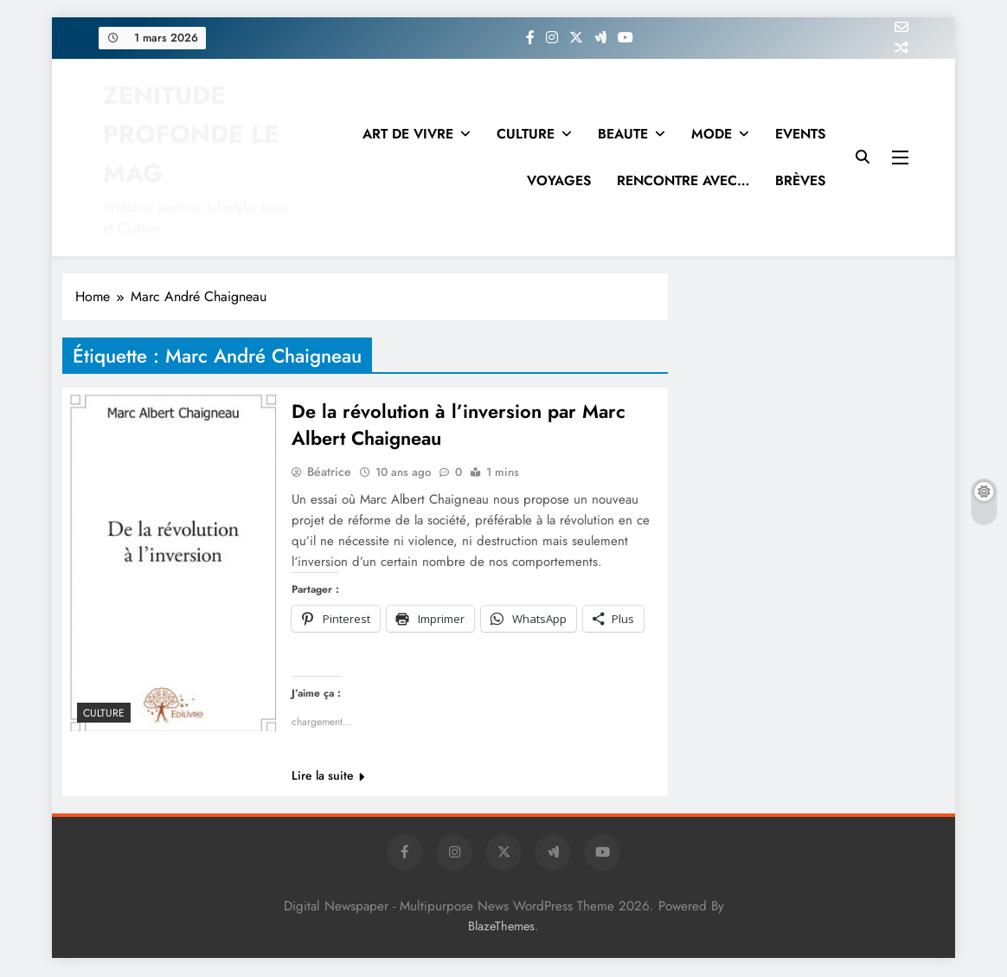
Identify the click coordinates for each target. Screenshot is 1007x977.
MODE (711, 134)
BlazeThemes (501, 927)
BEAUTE (623, 134)
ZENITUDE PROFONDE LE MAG (191, 134)
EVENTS (800, 134)
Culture (104, 713)
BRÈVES (800, 180)
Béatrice (329, 473)
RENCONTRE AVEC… (683, 180)
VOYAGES (559, 180)
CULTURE (526, 134)
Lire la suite (328, 777)
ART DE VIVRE (407, 134)
